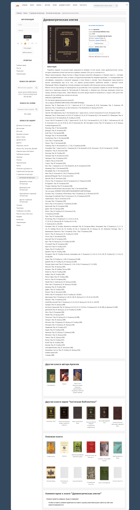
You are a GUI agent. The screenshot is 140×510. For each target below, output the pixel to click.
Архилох (96, 29)
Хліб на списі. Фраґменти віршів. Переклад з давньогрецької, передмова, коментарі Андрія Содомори (78, 383)
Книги (32, 5)
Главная (24, 5)
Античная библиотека (101, 32)
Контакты (83, 5)
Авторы (47, 5)
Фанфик (19, 217)
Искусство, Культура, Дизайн (26, 148)
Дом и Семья (20, 137)
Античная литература (53, 13)
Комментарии (21, 65)
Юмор (18, 225)
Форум (75, 5)
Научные (19, 157)
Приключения (21, 163)
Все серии (27, 114)
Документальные (22, 134)
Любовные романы (22, 154)
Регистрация (27, 48)
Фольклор (19, 219)
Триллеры (19, 208)
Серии (55, 5)
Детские (19, 131)
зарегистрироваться (56, 505)
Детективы (20, 128)
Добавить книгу (64, 5)
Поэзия (19, 160)
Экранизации (21, 74)
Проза (18, 166)
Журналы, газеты (22, 145)
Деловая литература (23, 125)
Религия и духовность (24, 168)
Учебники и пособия (23, 211)
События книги (98, 43)
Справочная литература (24, 171)
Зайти (27, 37)
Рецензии (19, 71)
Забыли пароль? (27, 52)
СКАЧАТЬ (93, 50)
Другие (19, 143)
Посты (18, 68)
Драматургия (21, 140)
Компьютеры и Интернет (25, 151)
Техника (19, 205)
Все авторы (27, 97)
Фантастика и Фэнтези (24, 214)
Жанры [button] (39, 5)
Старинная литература (36, 13)
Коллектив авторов (104, 36)
